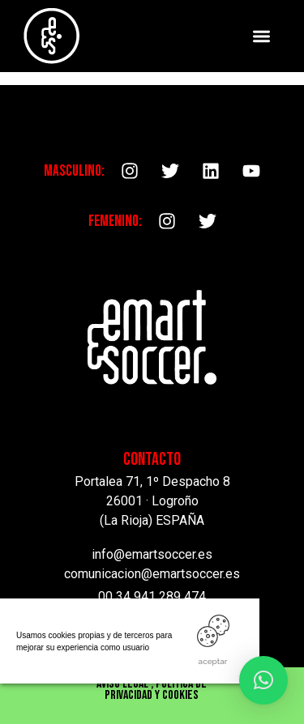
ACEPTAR (213, 661)
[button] (262, 36)
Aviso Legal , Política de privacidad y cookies (151, 689)
